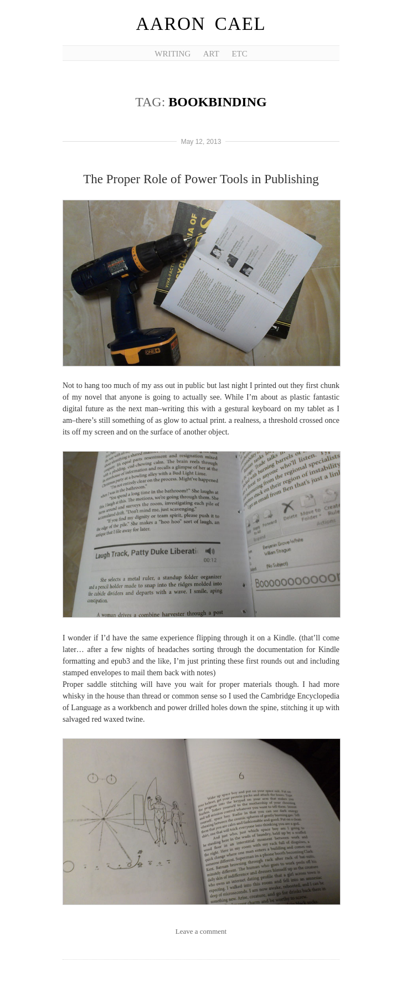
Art (211, 53)
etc (239, 53)
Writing (172, 53)
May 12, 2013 (201, 142)
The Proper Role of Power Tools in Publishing (200, 179)
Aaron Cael (201, 24)
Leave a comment (201, 931)
